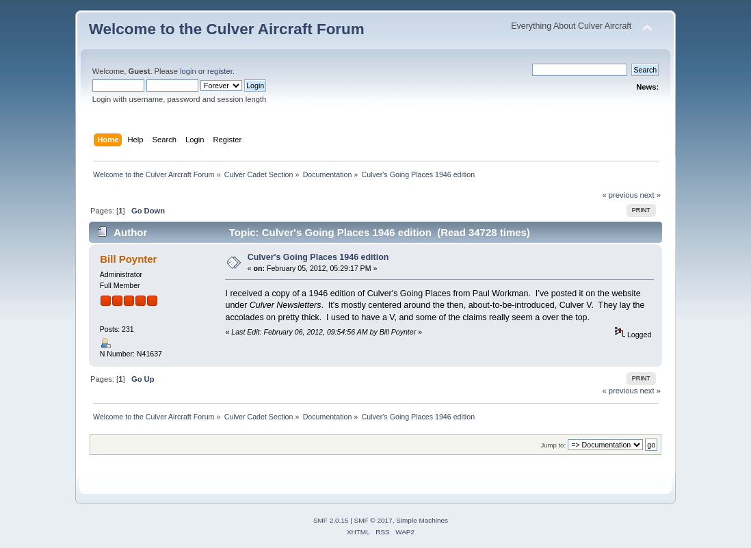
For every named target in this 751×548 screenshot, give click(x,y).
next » (650, 195)
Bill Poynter (128, 259)
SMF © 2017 (373, 520)
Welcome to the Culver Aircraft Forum (227, 29)
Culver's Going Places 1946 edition (318, 257)
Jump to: (553, 445)
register (220, 71)
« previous (620, 195)
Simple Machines (422, 520)
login (188, 71)
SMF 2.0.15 (331, 520)
